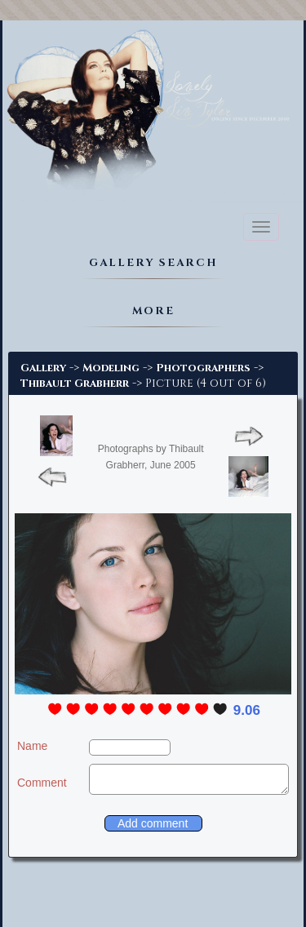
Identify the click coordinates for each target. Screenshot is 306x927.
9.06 (246, 710)
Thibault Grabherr (74, 383)
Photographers (203, 368)
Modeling (111, 368)
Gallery (43, 368)
